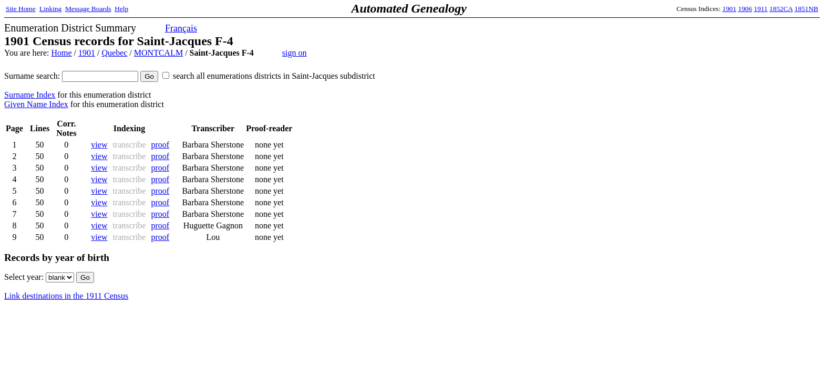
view (99, 144)
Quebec (114, 52)
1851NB (806, 9)
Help (121, 9)
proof (160, 144)
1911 (761, 9)
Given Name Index (36, 104)
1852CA (780, 9)
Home (61, 52)
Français (181, 28)
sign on (294, 52)
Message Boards (88, 9)
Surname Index (29, 94)
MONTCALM (158, 52)
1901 (730, 9)
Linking (50, 9)
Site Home (21, 9)
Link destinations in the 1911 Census (66, 295)
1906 (745, 9)
